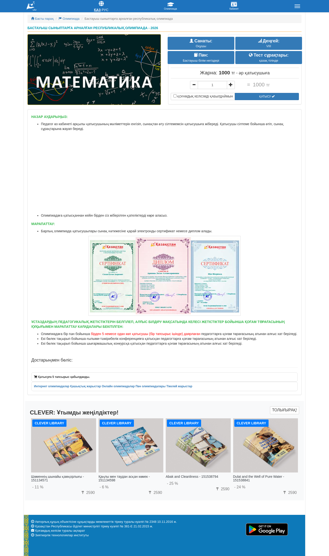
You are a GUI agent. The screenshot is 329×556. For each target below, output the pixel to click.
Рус (105, 10)
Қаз (97, 10)
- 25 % (172, 483)
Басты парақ (42, 18)
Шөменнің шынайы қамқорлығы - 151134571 (57, 478)
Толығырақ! (284, 410)
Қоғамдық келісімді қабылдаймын (203, 96)
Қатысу (267, 96)
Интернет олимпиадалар (51, 386)
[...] (212, 85)
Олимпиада (69, 18)
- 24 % (239, 487)
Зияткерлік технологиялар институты (62, 535)
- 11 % (37, 487)
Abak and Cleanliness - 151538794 (192, 476)
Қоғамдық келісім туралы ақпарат (60, 530)
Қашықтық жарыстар (85, 386)
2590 (87, 493)
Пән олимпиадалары (151, 386)
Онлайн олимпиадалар (118, 386)
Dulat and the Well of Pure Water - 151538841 (258, 478)
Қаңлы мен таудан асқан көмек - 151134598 (124, 478)
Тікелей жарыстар (179, 386)
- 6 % (104, 487)
